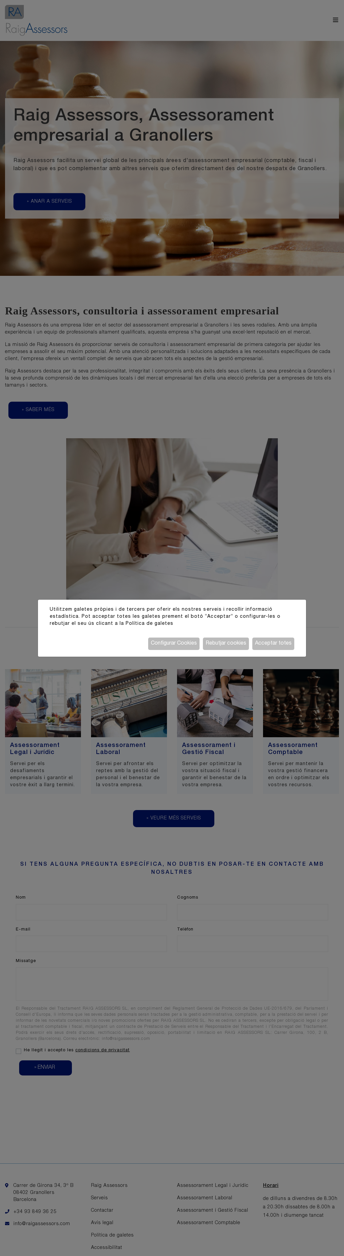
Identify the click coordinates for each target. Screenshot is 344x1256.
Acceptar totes (273, 643)
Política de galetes (149, 623)
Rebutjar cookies (226, 643)
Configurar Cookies (174, 643)
